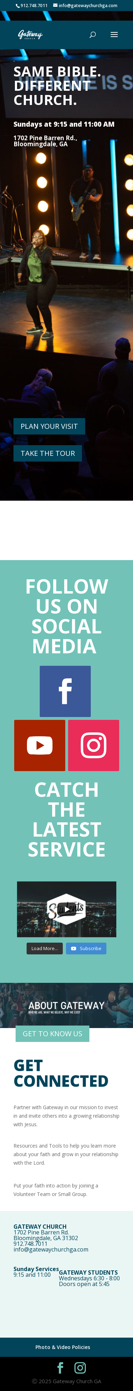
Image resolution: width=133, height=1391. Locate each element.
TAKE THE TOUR (48, 453)
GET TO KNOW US (52, 1033)
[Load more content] (45, 949)
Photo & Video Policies (62, 1347)
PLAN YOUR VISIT (49, 426)
